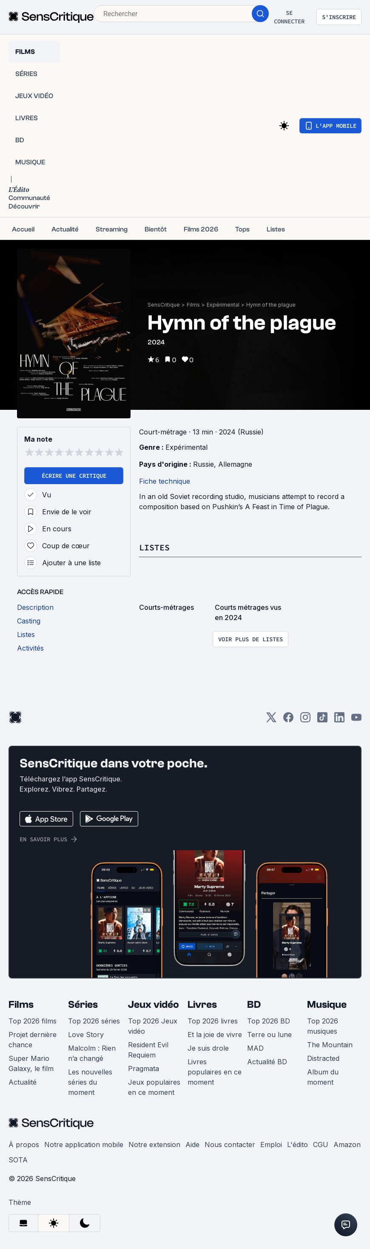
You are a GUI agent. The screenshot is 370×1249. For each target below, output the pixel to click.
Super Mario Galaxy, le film (31, 1063)
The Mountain (330, 1044)
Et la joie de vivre (215, 1034)
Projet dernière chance (33, 1039)
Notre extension (154, 1144)
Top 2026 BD (268, 1021)
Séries (83, 1004)
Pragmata (143, 1068)
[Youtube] (356, 720)
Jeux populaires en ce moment (154, 1087)
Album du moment (323, 1077)
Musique (327, 1004)
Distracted (323, 1058)
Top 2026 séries (94, 1021)
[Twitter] (271, 720)
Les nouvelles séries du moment (90, 1082)
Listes (154, 547)
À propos (24, 1144)
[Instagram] (305, 720)
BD (254, 1004)
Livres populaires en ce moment (215, 1071)
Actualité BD (267, 1061)
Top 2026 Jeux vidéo (152, 1026)
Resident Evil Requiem (148, 1049)
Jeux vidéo (153, 1004)
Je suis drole (208, 1048)
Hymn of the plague (271, 305)
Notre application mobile (83, 1144)
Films (193, 305)
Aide (192, 1144)
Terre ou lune (269, 1034)
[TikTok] (322, 720)
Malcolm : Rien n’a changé (92, 1053)
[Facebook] (288, 720)
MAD (255, 1048)
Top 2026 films (33, 1021)
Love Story (86, 1034)
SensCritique (164, 305)
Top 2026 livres (213, 1021)
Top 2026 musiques (322, 1026)
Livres (202, 1004)
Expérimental (223, 305)
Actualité (23, 1082)
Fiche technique (164, 481)
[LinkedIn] (339, 720)
